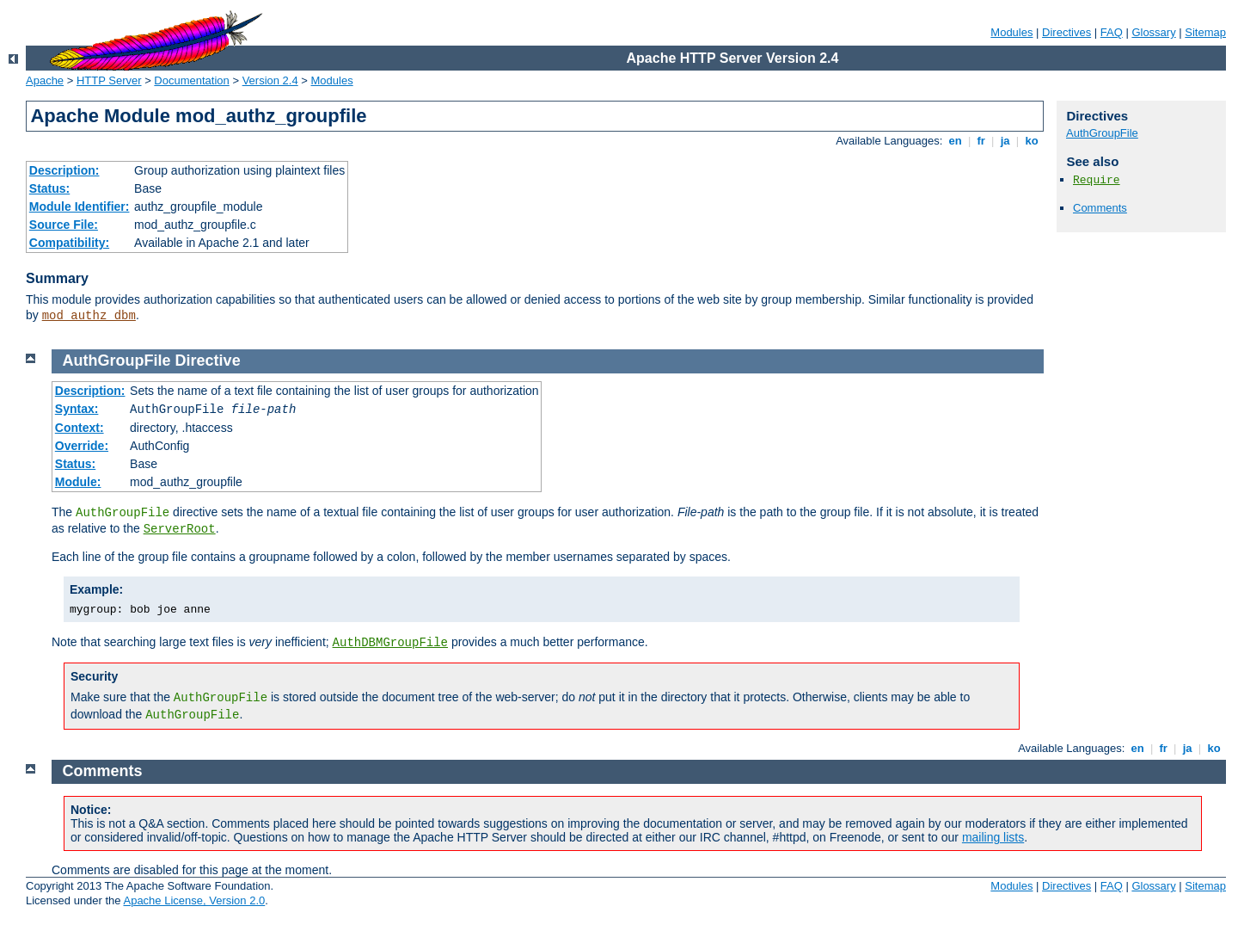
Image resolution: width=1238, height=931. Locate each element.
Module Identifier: (79, 206)
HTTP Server (109, 80)
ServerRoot (180, 529)
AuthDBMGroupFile (390, 643)
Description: (64, 170)
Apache (45, 80)
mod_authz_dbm (89, 316)
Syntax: (77, 409)
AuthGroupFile (1102, 132)
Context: (79, 428)
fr (981, 140)
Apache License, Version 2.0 (194, 900)
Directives (1066, 32)
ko (1031, 140)
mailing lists (993, 837)
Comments (1100, 207)
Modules (1011, 32)
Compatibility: (69, 243)
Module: (78, 482)
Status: (49, 188)
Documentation (191, 80)
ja (1005, 140)
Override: (81, 446)
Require (1096, 180)
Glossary (1153, 32)
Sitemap (1205, 32)
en (955, 140)
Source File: (63, 224)
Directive (208, 360)
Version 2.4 (270, 80)
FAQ (1111, 32)
